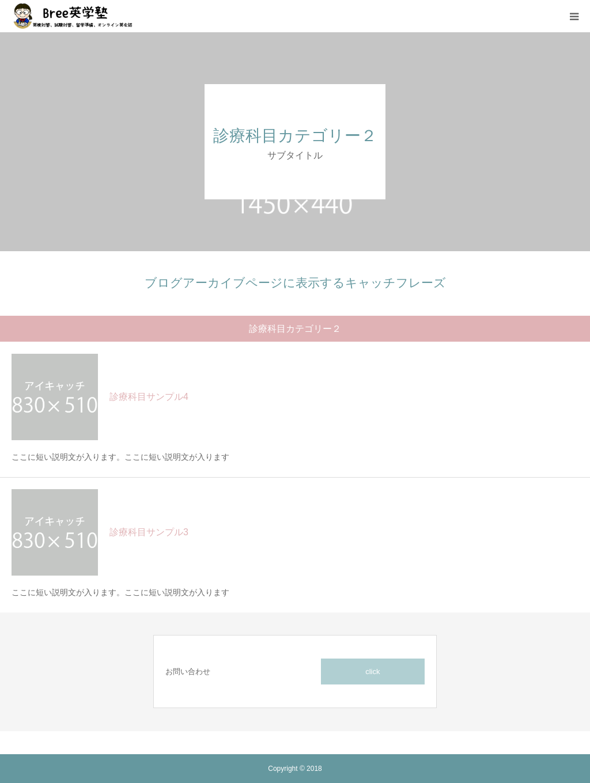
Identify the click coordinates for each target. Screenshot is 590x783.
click (372, 671)
